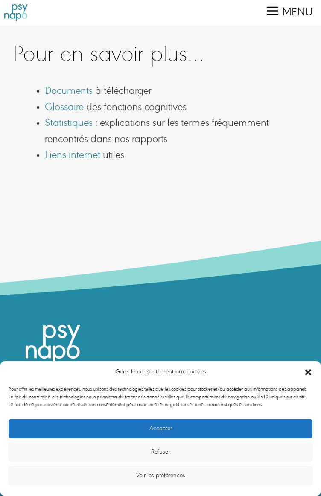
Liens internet (72, 155)
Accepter (160, 429)
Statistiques (69, 123)
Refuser (160, 452)
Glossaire (64, 107)
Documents (69, 91)
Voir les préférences (160, 476)
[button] (308, 372)
